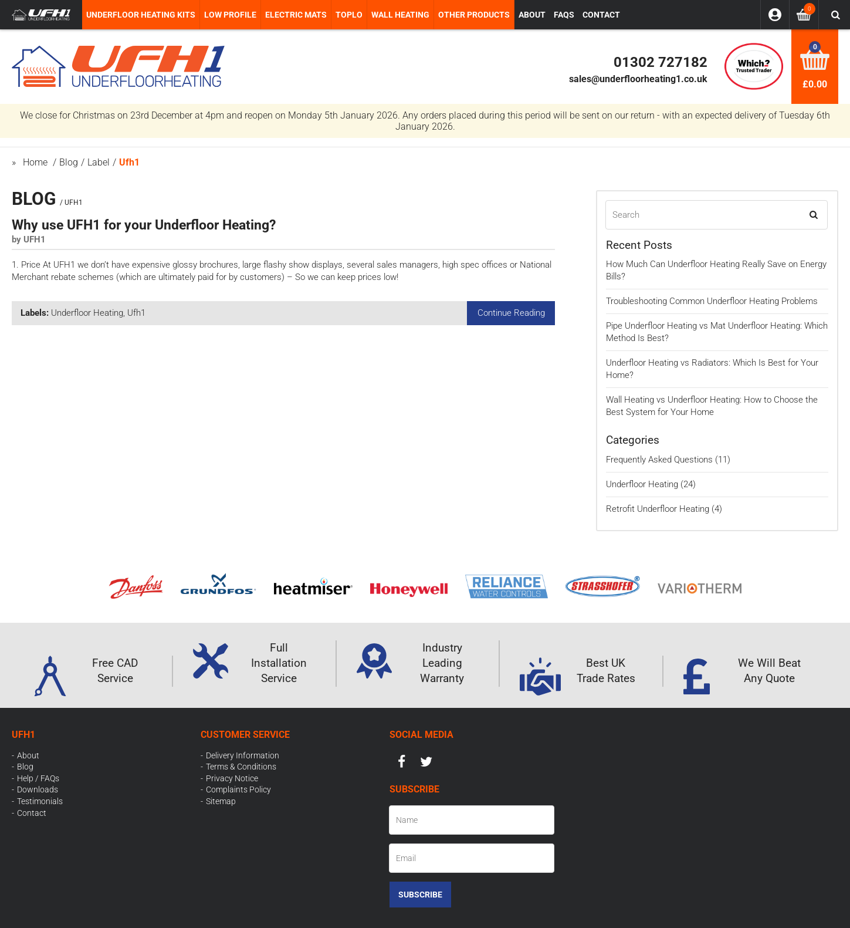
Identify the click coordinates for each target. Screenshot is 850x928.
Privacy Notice (232, 778)
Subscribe (420, 894)
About (28, 755)
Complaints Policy (238, 789)
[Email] (471, 858)
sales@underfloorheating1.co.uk (638, 79)
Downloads (37, 789)
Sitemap (221, 801)
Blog (25, 766)
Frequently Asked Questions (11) (668, 459)
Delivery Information (242, 755)
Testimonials (40, 801)
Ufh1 (136, 313)
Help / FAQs (38, 778)
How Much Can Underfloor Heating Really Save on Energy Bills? (716, 270)
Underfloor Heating (87, 313)
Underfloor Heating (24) (651, 484)
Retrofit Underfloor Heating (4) (664, 509)
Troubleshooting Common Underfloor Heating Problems (712, 301)
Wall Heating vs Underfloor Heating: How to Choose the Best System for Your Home (712, 405)
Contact (31, 813)
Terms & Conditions (241, 766)
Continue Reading (511, 313)
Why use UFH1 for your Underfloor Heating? (144, 224)
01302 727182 (660, 62)
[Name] (471, 820)
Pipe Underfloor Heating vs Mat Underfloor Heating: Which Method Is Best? (717, 331)
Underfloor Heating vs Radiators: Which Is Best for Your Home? (712, 368)
